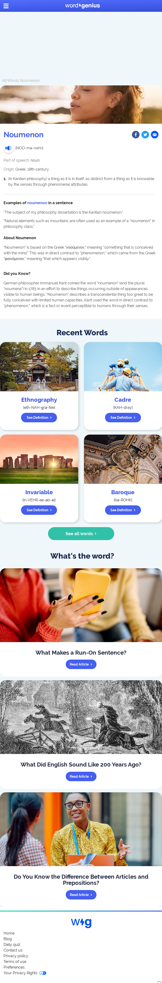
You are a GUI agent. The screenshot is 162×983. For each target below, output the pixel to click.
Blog (8, 939)
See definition (39, 417)
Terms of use (15, 961)
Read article (81, 664)
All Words (10, 80)
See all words (81, 534)
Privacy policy (16, 956)
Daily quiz (12, 944)
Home (9, 933)
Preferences (14, 967)
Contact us (13, 950)
